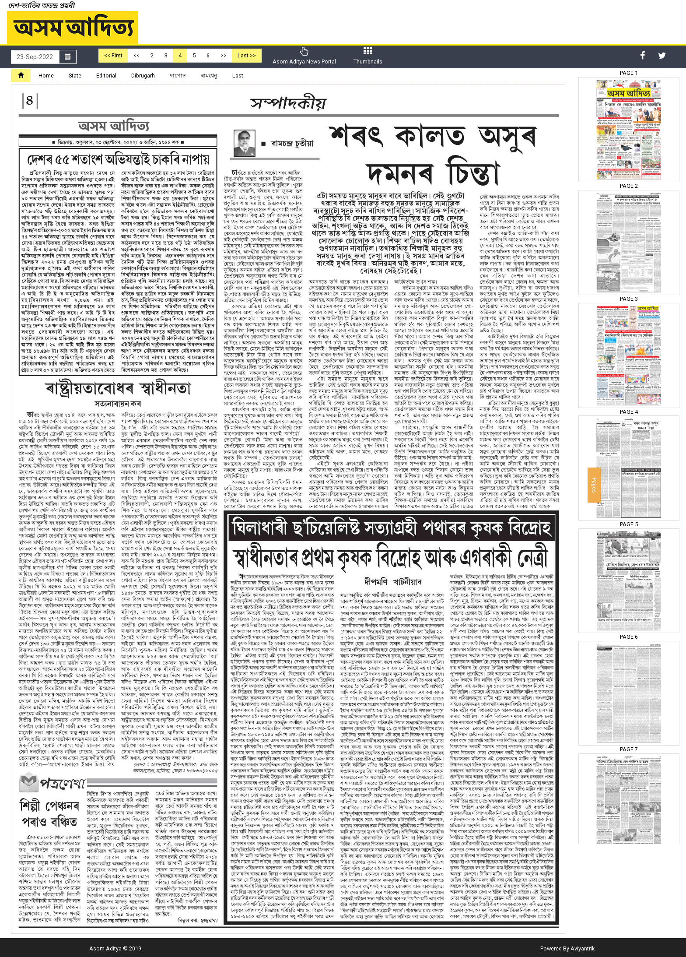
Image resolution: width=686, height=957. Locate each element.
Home (46, 75)
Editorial (106, 75)
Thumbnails (368, 56)
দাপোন (178, 75)
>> (223, 55)
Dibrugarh (143, 75)
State (75, 75)
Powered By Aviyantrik (567, 948)
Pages (594, 485)
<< (136, 55)
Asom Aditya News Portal (304, 56)
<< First (113, 55)
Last (237, 75)
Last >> (247, 55)
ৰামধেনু (209, 75)
